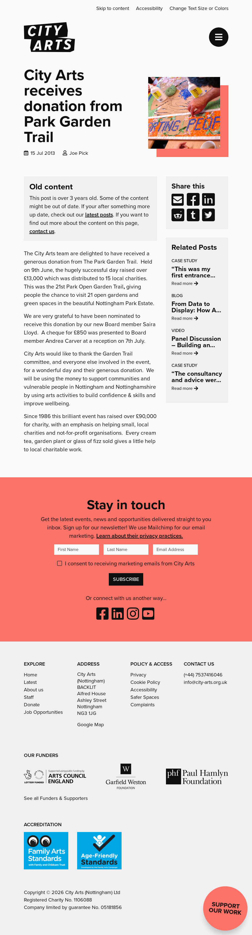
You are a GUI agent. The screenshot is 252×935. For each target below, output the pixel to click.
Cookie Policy (145, 682)
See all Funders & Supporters (56, 798)
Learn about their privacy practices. (139, 536)
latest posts (99, 214)
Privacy (138, 674)
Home (30, 674)
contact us (41, 231)
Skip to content (112, 8)
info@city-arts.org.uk (205, 682)
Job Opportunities (43, 712)
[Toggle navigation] (218, 37)
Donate (32, 704)
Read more (193, 290)
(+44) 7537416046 (203, 674)
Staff (29, 697)
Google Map (90, 724)
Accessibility (149, 8)
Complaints (142, 704)
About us (33, 689)
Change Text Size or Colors (199, 8)
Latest (30, 682)
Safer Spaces (144, 697)
